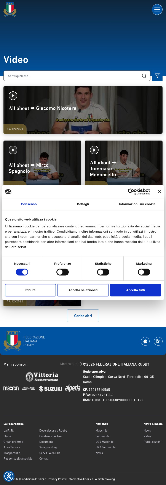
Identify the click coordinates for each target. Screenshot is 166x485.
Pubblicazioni (152, 441)
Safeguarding (48, 447)
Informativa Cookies (80, 479)
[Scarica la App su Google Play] (158, 341)
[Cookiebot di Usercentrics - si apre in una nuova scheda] (131, 191)
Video (147, 436)
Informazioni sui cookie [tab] (137, 204)
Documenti (46, 441)
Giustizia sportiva (50, 436)
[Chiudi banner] (159, 191)
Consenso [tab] (29, 204)
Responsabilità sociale (17, 458)
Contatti (44, 458)
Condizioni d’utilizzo (33, 479)
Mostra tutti (71, 363)
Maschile (101, 430)
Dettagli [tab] (83, 204)
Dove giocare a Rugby (53, 430)
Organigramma (13, 441)
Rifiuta (30, 290)
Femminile (102, 436)
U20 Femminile (105, 447)
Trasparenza (11, 453)
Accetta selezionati (82, 290)
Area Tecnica (11, 447)
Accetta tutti (135, 290)
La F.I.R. (8, 430)
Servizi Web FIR (49, 453)
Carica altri (83, 315)
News (99, 453)
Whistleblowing (105, 479)
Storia (7, 436)
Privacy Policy (57, 479)
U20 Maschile (104, 441)
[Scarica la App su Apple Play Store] (145, 341)
